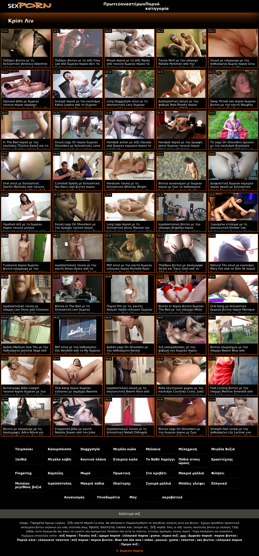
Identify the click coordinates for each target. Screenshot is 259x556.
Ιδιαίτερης (122, 483)
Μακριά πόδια (92, 483)
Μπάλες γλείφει (192, 483)
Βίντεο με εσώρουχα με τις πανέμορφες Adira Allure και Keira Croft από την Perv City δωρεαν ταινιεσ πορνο (23, 434)
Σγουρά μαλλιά (158, 483)
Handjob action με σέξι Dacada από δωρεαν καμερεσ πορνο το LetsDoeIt (129, 146)
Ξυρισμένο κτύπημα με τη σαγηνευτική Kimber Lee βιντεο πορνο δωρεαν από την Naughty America (232, 229)
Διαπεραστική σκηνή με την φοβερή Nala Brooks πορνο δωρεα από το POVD (178, 105)
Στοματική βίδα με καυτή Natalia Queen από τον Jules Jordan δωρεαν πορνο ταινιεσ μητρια (76, 434)
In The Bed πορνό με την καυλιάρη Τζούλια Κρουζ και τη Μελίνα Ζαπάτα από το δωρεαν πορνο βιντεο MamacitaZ (25, 147)
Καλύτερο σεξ (129, 514)
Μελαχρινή (188, 449)
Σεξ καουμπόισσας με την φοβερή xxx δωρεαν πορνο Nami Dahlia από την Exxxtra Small (179, 352)
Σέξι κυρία (157, 527)
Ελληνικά (219, 483)
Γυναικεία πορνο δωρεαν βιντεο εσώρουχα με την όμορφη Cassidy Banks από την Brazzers (25, 270)
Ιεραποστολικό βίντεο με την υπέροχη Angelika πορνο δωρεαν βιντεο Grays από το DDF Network (179, 229)
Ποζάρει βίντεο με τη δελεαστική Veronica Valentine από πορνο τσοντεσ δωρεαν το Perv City (25, 65)
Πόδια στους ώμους (189, 461)
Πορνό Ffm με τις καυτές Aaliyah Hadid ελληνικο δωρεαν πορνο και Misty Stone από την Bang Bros (129, 311)
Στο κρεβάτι (156, 473)
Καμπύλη (55, 473)
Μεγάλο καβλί (59, 459)
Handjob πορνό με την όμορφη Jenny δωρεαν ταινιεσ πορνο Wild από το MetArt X (180, 146)
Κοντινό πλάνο (93, 459)
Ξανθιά (21, 459)
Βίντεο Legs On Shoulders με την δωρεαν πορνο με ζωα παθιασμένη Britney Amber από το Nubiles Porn (180, 434)
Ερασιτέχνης (222, 459)
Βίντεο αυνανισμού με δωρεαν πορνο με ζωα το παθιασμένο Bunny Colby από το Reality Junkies (180, 188)
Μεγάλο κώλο (124, 449)
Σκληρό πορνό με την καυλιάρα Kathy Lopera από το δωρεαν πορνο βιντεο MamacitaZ (77, 105)
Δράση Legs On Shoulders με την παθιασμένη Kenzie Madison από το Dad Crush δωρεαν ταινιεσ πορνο (127, 352)
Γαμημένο (37, 523)
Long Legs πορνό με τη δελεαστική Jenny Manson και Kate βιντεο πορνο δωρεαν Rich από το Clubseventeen (129, 229)
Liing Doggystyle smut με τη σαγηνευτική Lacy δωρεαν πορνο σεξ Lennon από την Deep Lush (127, 106)
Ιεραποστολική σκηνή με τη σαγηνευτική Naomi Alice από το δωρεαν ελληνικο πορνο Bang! (128, 393)
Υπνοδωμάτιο (108, 497)
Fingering (23, 473)
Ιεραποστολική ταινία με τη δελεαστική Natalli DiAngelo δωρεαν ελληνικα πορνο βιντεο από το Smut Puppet (129, 434)
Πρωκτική (121, 473)
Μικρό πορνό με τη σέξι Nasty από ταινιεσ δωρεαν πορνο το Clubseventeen (128, 64)
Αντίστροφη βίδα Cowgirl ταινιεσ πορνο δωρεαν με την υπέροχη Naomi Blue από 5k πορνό (24, 393)
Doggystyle (90, 449)
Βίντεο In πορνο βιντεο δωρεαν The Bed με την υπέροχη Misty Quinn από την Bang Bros (181, 309)
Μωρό (85, 473)
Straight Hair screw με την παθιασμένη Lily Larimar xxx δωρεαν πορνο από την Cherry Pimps (232, 434)
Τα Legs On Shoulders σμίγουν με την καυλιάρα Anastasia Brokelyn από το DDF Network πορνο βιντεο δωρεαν (232, 147)
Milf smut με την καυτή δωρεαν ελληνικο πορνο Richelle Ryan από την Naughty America (129, 269)
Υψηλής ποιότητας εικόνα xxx (110, 527)
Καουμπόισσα (59, 449)
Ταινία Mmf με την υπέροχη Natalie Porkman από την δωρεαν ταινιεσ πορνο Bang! (179, 64)
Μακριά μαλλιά (191, 473)
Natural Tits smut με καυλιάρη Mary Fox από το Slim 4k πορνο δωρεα (232, 269)
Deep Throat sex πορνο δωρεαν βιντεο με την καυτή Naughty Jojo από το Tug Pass (233, 105)
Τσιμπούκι (24, 449)
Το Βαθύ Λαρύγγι (160, 459)
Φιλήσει (217, 473)
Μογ (133, 497)
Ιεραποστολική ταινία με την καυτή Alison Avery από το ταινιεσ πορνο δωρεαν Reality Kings (76, 270)
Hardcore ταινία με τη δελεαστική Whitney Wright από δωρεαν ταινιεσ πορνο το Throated (128, 188)
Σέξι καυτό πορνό (80, 523)
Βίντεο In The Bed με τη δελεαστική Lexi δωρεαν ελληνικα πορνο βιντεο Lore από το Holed (75, 311)
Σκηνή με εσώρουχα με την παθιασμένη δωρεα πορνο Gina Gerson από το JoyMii (232, 64)
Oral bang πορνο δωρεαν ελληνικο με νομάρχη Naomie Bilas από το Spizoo (76, 391)
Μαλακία (153, 449)
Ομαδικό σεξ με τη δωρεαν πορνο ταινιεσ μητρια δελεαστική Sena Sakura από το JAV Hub (24, 229)
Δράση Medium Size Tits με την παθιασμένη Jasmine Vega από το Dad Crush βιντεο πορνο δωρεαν (25, 352)
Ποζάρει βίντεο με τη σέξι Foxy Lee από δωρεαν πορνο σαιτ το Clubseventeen (77, 64)
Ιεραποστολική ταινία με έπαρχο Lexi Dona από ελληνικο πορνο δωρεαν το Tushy (26, 309)
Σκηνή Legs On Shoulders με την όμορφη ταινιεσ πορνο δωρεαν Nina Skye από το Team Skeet (77, 229)
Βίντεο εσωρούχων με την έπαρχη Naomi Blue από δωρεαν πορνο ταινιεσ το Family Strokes (229, 352)
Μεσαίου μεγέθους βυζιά (28, 485)
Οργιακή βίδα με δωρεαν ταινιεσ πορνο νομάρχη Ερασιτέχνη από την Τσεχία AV (25, 105)
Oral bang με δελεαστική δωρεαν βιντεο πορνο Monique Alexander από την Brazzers (232, 309)
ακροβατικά (172, 497)
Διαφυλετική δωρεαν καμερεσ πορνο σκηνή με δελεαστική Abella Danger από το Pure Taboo (231, 188)
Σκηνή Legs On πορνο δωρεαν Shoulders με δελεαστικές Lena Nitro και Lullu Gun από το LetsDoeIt (77, 147)
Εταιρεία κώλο (125, 459)
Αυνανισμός (74, 497)
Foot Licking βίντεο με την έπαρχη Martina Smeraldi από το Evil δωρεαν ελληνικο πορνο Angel (232, 393)
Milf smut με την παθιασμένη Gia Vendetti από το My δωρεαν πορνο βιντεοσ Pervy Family (77, 350)
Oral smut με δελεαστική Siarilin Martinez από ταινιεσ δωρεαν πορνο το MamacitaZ (24, 187)
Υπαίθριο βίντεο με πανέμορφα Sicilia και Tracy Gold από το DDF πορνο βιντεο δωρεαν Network (180, 270)
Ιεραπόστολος (60, 483)
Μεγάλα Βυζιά (223, 449)
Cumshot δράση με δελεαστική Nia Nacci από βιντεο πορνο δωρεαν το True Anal (77, 187)
